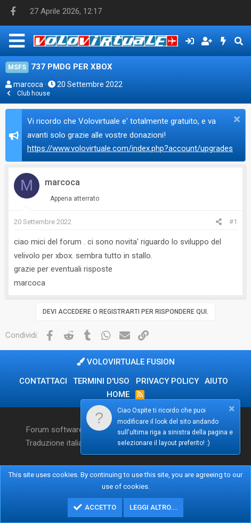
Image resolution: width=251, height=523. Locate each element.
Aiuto (216, 381)
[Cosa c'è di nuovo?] (223, 41)
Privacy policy (167, 381)
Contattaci (43, 381)
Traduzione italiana (58, 443)
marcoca (28, 84)
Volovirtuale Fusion (126, 362)
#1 (233, 222)
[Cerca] (238, 41)
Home (118, 394)
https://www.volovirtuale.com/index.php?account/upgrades (130, 148)
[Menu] (16, 41)
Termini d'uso (101, 381)
